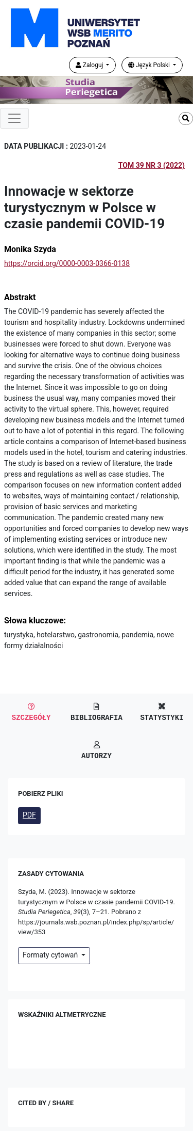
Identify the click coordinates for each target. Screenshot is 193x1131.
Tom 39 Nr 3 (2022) (151, 165)
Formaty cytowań (51, 955)
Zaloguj (90, 65)
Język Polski (149, 65)
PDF (29, 815)
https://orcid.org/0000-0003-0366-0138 (67, 263)
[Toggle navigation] (14, 118)
